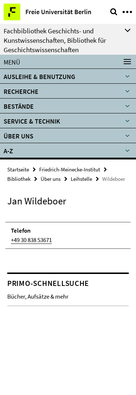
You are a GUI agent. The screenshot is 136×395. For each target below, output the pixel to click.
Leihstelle (81, 178)
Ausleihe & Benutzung (39, 76)
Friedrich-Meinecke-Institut (69, 169)
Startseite (18, 169)
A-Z (8, 151)
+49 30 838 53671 (31, 240)
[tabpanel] (68, 232)
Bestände (19, 106)
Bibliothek (18, 178)
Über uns (18, 136)
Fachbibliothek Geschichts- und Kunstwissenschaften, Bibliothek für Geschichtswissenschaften (55, 40)
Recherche (21, 91)
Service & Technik (32, 121)
